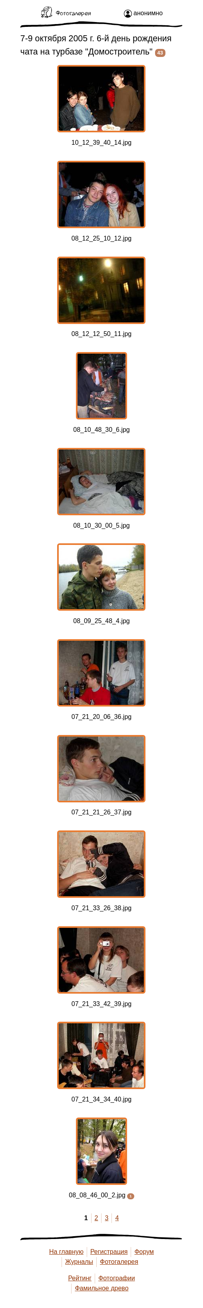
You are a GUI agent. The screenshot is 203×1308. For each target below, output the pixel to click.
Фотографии (116, 1278)
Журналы (79, 1261)
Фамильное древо (101, 1288)
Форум (144, 1251)
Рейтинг (80, 1278)
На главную (66, 1251)
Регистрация (109, 1251)
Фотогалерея (119, 1261)
